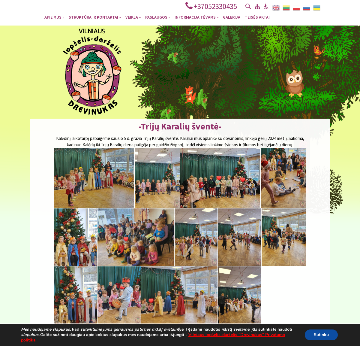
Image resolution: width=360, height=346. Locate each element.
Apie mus (54, 16)
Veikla (133, 16)
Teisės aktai (257, 16)
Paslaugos (157, 16)
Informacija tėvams (196, 16)
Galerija (231, 16)
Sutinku (321, 335)
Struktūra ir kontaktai (95, 16)
